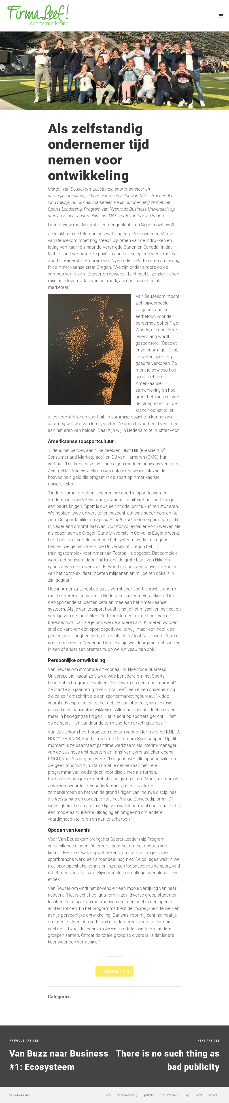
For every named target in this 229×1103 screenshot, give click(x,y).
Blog (77, 996)
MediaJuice (23, 1095)
